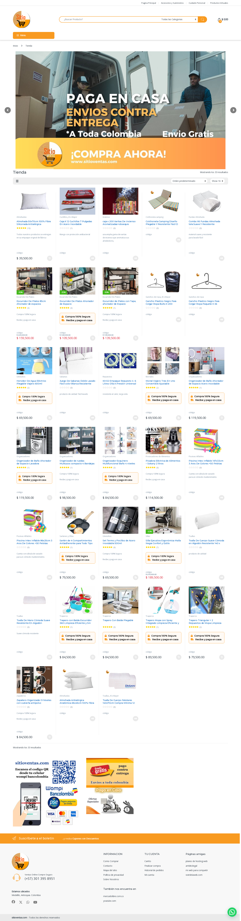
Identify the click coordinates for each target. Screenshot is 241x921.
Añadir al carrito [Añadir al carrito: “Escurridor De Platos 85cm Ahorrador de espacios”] (49, 338)
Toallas (192, 536)
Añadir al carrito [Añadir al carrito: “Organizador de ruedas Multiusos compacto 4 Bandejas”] (92, 497)
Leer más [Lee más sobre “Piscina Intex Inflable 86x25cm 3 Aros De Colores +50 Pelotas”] (49, 577)
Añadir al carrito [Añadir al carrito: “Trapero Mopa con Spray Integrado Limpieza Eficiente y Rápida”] (178, 657)
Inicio (15, 45)
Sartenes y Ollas (67, 536)
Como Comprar (111, 861)
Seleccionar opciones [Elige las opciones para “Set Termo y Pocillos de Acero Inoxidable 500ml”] (135, 577)
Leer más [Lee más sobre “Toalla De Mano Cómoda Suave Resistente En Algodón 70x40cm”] (49, 657)
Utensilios (21, 376)
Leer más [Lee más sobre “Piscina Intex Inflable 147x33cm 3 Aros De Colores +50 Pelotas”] (221, 497)
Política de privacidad (113, 874)
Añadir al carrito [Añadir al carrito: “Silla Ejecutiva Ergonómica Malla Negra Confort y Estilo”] (178, 577)
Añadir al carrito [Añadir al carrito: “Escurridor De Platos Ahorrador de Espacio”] (92, 338)
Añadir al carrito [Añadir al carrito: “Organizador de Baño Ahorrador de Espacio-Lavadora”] (49, 497)
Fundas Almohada (196, 217)
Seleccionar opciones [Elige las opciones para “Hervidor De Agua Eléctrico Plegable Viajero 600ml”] (49, 417)
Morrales (150, 376)
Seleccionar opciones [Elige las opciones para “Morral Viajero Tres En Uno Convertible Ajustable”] (178, 417)
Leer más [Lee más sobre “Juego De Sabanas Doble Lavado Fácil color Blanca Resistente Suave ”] (92, 417)
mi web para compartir (197, 870)
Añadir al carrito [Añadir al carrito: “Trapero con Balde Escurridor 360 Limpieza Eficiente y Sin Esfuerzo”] (92, 657)
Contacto (107, 865)
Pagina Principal (148, 3)
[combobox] (109, 19)
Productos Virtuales (219, 3)
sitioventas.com (19, 917)
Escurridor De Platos (25, 297)
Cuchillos (63, 217)
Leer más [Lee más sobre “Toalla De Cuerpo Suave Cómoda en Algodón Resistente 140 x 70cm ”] (221, 577)
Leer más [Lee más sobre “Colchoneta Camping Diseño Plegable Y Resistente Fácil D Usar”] (178, 239)
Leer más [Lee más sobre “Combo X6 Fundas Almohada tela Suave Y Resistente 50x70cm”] (221, 258)
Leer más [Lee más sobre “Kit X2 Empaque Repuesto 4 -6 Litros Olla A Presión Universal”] (135, 417)
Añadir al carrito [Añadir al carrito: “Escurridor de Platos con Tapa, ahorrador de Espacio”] (135, 338)
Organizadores (195, 376)
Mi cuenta (149, 874)
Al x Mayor (72, 217)
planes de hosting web (196, 861)
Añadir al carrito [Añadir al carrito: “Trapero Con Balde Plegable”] (135, 657)
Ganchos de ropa (153, 297)
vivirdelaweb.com (194, 874)
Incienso (106, 217)
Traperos (64, 616)
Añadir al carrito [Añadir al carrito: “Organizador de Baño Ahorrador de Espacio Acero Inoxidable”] (221, 418)
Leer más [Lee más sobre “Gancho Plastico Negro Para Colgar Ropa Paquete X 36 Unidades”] (221, 319)
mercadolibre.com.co (113, 896)
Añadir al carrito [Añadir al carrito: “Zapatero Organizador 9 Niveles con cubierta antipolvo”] (49, 737)
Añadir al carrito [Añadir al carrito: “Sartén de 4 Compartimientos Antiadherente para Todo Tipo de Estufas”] (92, 577)
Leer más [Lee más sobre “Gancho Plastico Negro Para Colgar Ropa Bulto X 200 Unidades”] (178, 319)
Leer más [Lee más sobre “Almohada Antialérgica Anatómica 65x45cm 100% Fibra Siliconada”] (92, 718)
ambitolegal (191, 865)
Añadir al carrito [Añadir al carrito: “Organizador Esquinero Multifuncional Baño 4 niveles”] (135, 497)
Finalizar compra (152, 865)
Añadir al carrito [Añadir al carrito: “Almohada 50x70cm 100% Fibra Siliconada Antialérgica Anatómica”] (49, 258)
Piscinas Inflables (196, 456)
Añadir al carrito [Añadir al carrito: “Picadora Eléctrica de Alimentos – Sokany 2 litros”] (178, 497)
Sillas (148, 536)
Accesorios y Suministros (172, 3)
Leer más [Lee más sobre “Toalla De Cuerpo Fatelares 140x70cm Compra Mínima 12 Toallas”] (135, 718)
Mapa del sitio (110, 870)
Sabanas (63, 376)
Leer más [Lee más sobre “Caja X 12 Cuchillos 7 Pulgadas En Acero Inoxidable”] (92, 258)
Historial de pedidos (154, 870)
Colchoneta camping (154, 217)
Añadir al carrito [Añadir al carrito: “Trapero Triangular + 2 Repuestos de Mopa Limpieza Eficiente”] (221, 657)
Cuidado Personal (197, 3)
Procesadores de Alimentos (158, 456)
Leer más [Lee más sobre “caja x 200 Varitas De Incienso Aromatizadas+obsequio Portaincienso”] (135, 258)
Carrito (147, 861)
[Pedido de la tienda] (189, 180)
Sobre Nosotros (111, 879)
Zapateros (21, 696)
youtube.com (109, 900)
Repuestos (107, 376)
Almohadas (22, 217)
